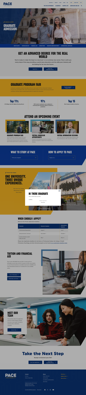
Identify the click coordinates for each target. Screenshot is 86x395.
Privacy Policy (43, 202)
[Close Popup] (59, 191)
